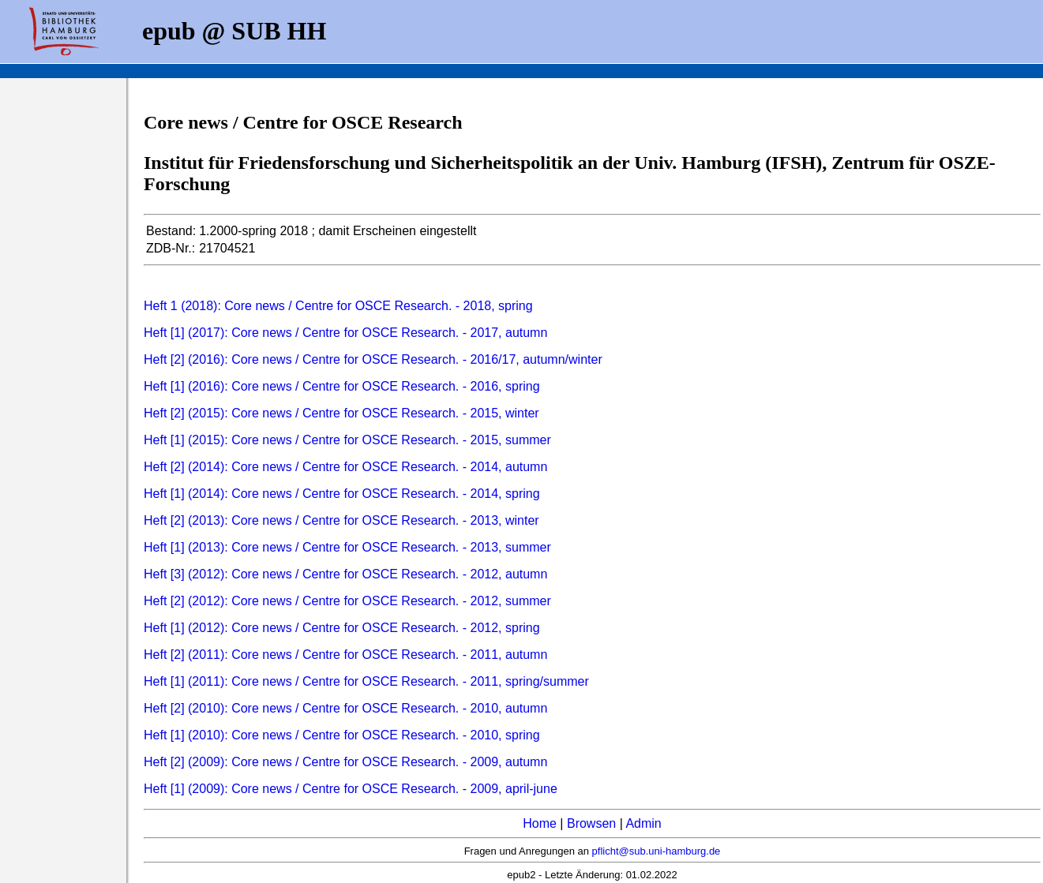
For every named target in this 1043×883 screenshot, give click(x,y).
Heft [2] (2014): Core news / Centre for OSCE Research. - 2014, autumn (345, 466)
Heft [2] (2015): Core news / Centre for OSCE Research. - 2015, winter (341, 413)
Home (540, 823)
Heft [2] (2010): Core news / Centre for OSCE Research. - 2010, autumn (345, 708)
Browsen (591, 823)
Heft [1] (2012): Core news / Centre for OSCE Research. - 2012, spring (342, 627)
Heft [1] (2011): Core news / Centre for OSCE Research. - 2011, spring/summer (366, 681)
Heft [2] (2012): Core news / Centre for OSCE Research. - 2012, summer (347, 601)
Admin (643, 823)
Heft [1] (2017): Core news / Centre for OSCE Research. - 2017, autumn (345, 332)
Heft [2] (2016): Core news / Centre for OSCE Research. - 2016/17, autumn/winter (373, 359)
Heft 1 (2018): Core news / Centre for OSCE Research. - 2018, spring (338, 305)
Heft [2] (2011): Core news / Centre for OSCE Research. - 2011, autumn (345, 654)
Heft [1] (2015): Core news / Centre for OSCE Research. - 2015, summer (347, 440)
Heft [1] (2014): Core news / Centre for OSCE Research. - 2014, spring (342, 493)
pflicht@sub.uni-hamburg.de (656, 851)
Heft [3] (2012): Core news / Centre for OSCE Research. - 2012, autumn (345, 574)
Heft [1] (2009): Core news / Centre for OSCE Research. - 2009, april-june (350, 788)
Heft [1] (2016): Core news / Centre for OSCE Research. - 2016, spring (342, 386)
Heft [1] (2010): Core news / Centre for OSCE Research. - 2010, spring (342, 735)
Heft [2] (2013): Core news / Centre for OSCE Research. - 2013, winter (341, 520)
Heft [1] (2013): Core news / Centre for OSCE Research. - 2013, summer (347, 547)
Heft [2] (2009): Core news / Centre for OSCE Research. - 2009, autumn (345, 762)
